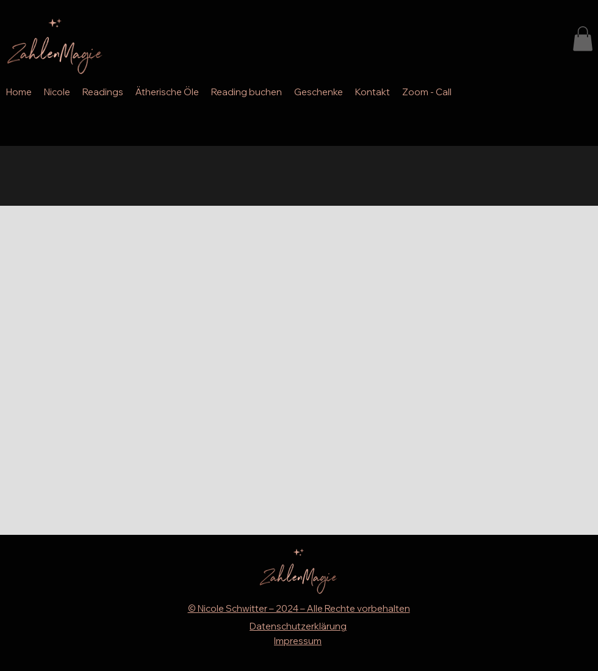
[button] (582, 38)
